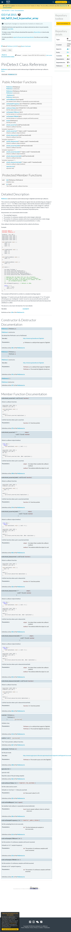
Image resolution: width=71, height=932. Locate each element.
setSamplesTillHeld (12, 116)
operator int (10, 166)
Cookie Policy (13, 923)
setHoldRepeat (11, 99)
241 (12, 876)
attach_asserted (11, 125)
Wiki (10, 50)
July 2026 (10, 29)
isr (7, 184)
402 (12, 552)
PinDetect (4, 69)
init (7, 180)
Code (12, 10)
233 (12, 855)
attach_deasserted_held (13, 156)
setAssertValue (11, 108)
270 (12, 428)
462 (12, 778)
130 (12, 312)
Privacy (36, 927)
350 (12, 631)
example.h (26, 308)
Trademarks (47, 927)
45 (68, 66)
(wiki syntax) (49, 55)
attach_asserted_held (13, 145)
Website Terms (29, 927)
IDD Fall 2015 (6, 10)
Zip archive (37, 32)
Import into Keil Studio (62, 23)
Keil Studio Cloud (61, 2)
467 (12, 744)
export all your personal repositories (23, 37)
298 (12, 473)
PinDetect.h (12, 74)
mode (8, 120)
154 (12, 734)
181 (12, 347)
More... (3, 71)
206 (12, 816)
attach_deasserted (12, 135)
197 (12, 385)
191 (12, 374)
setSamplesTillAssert (13, 112)
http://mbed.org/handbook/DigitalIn (33, 338)
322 (12, 586)
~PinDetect (9, 95)
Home (4, 50)
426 (12, 711)
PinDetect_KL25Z (12, 46)
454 (12, 677)
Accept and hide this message (10, 929)
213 (12, 834)
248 (12, 764)
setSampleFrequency (12, 103)
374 (12, 507)
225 (12, 798)
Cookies (41, 927)
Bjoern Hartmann (26, 46)
